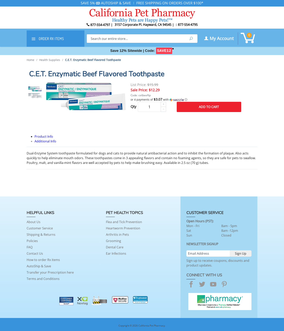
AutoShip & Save (39, 266)
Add (209, 107)
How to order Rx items (43, 260)
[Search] (136, 38)
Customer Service (40, 228)
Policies (32, 241)
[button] (186, 100)
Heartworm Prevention (123, 228)
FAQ (30, 247)
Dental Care (114, 247)
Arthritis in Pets (117, 234)
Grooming (113, 241)
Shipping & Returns (41, 234)
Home (30, 60)
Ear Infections (116, 253)
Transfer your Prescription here (50, 272)
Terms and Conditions (43, 279)
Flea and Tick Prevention (124, 222)
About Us (33, 222)
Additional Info (45, 141)
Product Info (44, 136)
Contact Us (35, 253)
